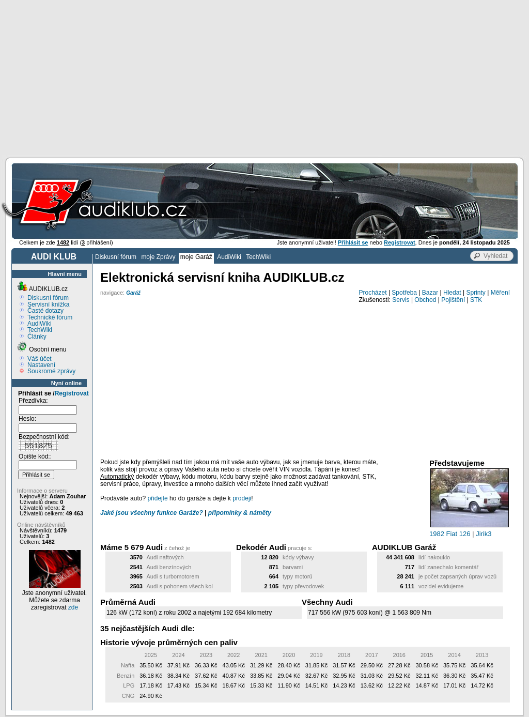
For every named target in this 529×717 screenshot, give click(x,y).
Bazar (430, 292)
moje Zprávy (158, 257)
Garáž (133, 293)
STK (476, 299)
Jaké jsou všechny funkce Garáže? (151, 512)
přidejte (157, 498)
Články (36, 336)
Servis (400, 299)
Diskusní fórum (115, 257)
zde (73, 607)
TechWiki (258, 257)
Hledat (452, 292)
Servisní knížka (48, 304)
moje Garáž (196, 257)
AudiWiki (229, 257)
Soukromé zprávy (51, 371)
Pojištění (453, 299)
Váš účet (39, 358)
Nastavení (41, 365)
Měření (500, 292)
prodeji (241, 498)
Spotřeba (404, 292)
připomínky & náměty (239, 512)
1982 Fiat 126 (450, 534)
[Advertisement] (264, 77)
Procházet (373, 292)
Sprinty (475, 292)
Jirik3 (483, 534)
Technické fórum (49, 317)
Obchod (425, 299)
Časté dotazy (45, 310)
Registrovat (72, 393)
